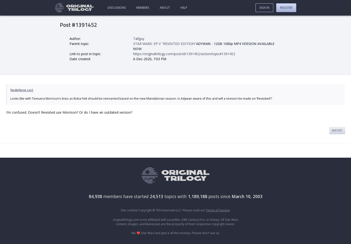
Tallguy (138, 38)
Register (286, 8)
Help (183, 8)
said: (22, 90)
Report (337, 130)
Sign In (264, 8)
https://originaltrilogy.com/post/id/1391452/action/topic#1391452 (184, 54)
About (165, 8)
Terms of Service (218, 210)
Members (142, 8)
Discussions (117, 8)
